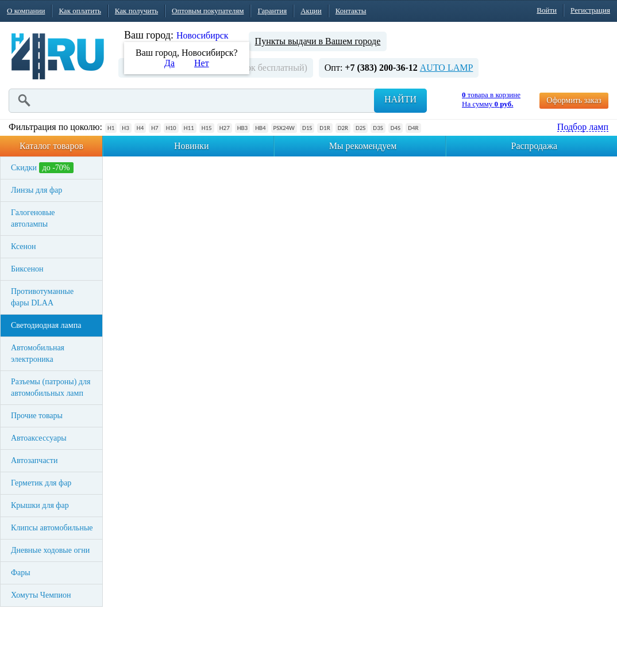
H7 (154, 128)
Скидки (42, 167)
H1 (110, 128)
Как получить (136, 10)
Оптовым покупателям (208, 10)
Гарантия (272, 10)
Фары (20, 572)
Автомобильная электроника (37, 353)
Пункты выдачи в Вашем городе (318, 41)
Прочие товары (37, 415)
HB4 (260, 128)
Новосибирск (202, 35)
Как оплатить (80, 10)
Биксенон (27, 269)
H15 (207, 128)
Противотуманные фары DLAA (42, 297)
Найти (400, 99)
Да (169, 63)
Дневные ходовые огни (50, 550)
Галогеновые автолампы (33, 218)
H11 (189, 128)
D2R (343, 128)
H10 (171, 128)
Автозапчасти (34, 460)
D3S (378, 128)
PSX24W (284, 128)
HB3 (242, 128)
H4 (140, 128)
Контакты (351, 10)
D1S (307, 128)
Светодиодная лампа (46, 325)
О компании (26, 10)
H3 (125, 128)
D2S (360, 128)
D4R (413, 128)
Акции (311, 10)
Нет (201, 63)
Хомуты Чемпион (41, 595)
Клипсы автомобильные (52, 527)
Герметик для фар (41, 483)
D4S (395, 128)
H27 (224, 128)
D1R (324, 128)
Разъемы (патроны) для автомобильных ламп (50, 387)
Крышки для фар (40, 505)
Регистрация (590, 10)
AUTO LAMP (446, 67)
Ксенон (23, 246)
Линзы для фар (36, 190)
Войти (547, 10)
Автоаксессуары (39, 438)
